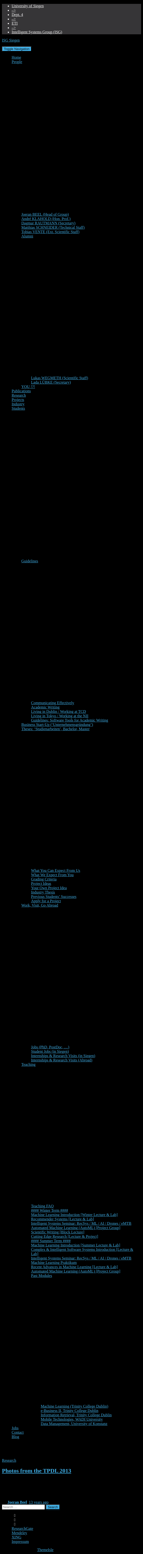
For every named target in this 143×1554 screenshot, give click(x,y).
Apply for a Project (46, 901)
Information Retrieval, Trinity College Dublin (76, 1415)
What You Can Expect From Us (55, 870)
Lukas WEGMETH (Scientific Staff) (59, 378)
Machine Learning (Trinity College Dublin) (74, 1406)
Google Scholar (15, 1516)
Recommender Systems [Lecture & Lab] (62, 1219)
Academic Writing (45, 707)
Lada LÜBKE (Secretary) (51, 382)
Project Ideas (41, 883)
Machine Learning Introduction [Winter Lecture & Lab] (74, 1215)
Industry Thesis (43, 892)
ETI (15, 23)
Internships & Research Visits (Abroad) (61, 1060)
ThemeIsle (45, 1550)
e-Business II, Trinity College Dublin (69, 1411)
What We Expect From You (52, 875)
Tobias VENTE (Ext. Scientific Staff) (50, 232)
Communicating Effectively (52, 703)
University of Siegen (28, 6)
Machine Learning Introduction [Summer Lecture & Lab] (75, 1245)
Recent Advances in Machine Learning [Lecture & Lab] (74, 1267)
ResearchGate (22, 1528)
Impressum (20, 1542)
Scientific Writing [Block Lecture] (57, 1232)
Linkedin (15, 1521)
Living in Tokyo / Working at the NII (59, 716)
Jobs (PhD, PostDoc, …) (50, 1047)
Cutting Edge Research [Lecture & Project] (64, 1236)
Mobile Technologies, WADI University (72, 1419)
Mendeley (19, 1533)
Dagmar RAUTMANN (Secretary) (48, 223)
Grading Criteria (43, 879)
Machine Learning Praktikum (54, 1262)
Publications (21, 391)
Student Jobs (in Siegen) (50, 1051)
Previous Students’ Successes (53, 897)
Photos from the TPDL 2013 (36, 1471)
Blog (15, 1437)
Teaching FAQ (42, 1206)
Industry (18, 404)
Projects (18, 400)
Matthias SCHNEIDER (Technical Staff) (53, 227)
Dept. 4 (17, 15)
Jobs (15, 1428)
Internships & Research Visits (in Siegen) (63, 1056)
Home (16, 57)
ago (38, 1502)
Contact (18, 1432)
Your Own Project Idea (49, 888)
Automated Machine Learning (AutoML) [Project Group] (75, 1228)
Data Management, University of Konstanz (74, 1424)
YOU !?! (28, 387)
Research (19, 395)
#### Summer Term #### (51, 1241)
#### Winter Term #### (49, 1210)
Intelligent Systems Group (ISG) (37, 32)
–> (14, 10)
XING (16, 1537)
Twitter (15, 1525)
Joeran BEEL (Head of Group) (45, 214)
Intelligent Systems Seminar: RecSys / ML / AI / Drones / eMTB (81, 1223)
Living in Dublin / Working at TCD (58, 711)
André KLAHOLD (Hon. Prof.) (46, 219)
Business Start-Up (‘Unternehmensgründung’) (57, 725)
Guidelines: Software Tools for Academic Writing (69, 720)
